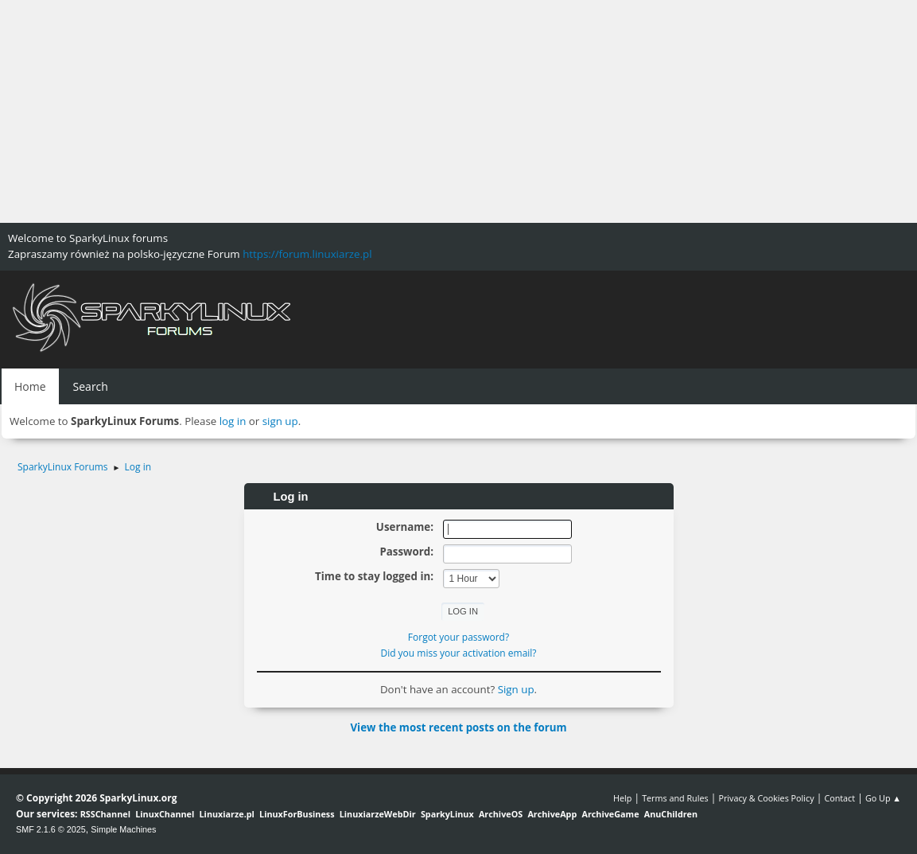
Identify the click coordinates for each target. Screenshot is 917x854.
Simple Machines (123, 829)
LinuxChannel (164, 814)
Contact (839, 798)
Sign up (516, 689)
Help (622, 798)
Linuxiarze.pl (227, 814)
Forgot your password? (458, 637)
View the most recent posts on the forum (458, 727)
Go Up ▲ (883, 798)
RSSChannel (105, 814)
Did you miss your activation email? (458, 653)
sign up (280, 421)
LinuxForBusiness (296, 814)
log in (233, 421)
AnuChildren (670, 814)
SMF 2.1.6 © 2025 (51, 829)
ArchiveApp (552, 814)
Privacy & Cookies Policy (766, 798)
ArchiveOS (501, 814)
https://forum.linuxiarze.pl (307, 254)
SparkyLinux (447, 814)
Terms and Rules (675, 798)
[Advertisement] (458, 111)
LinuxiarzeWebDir (378, 814)
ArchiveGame (610, 814)
